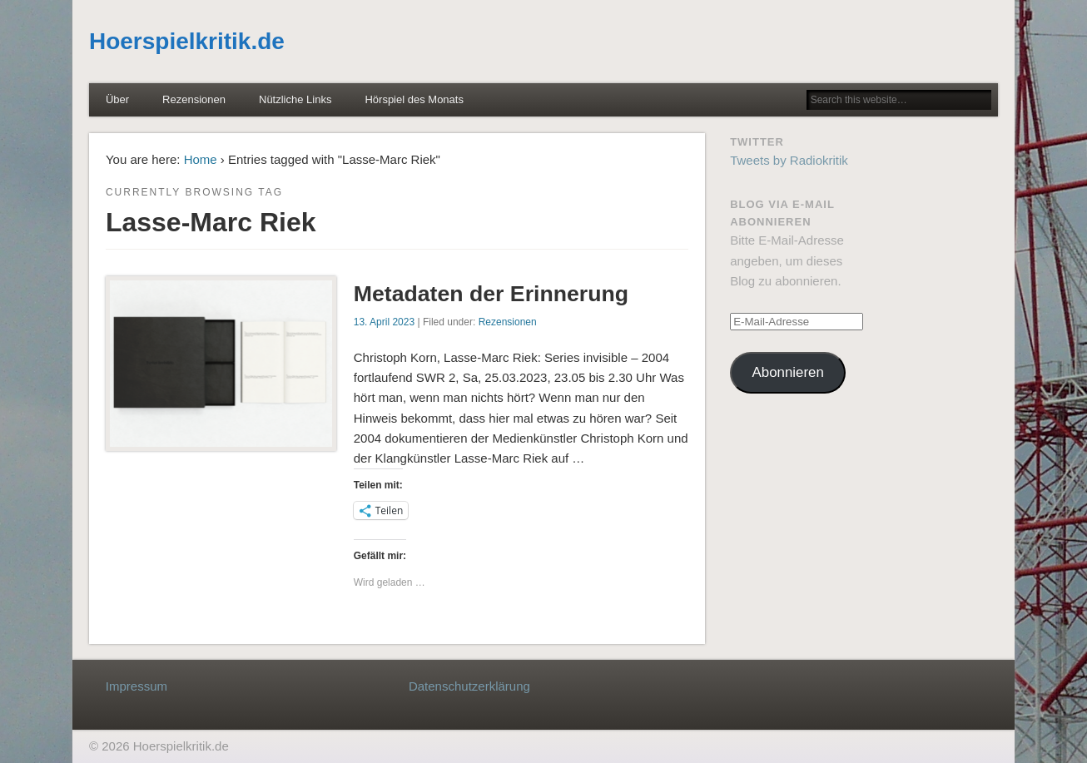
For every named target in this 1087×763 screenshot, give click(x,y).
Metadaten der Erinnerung (491, 293)
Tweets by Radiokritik (789, 160)
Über (117, 99)
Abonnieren (788, 372)
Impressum (136, 686)
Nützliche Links (295, 99)
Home (200, 159)
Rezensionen (194, 99)
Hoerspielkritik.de (187, 41)
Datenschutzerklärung (469, 686)
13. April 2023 (384, 322)
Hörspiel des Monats (414, 99)
